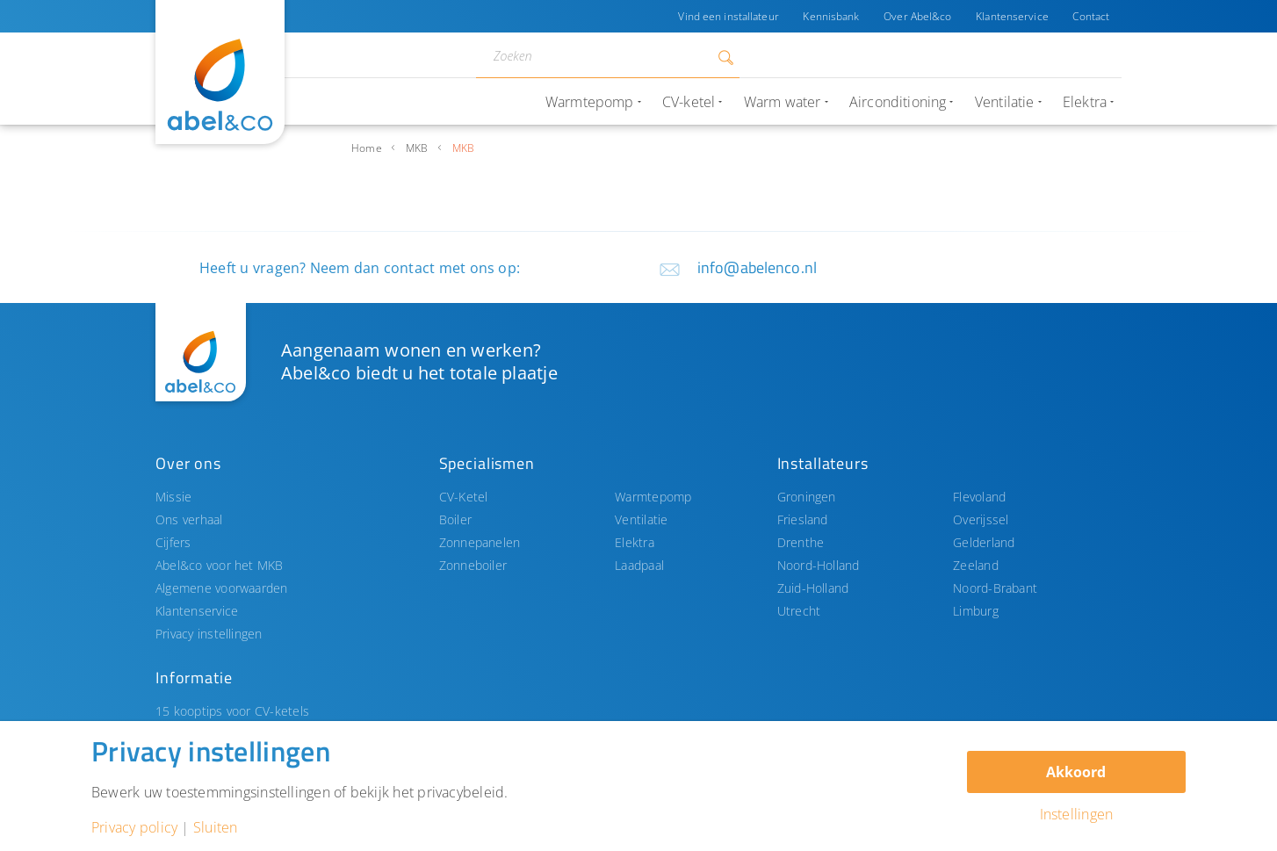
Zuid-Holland (813, 588)
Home (366, 148)
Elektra (634, 542)
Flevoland (979, 496)
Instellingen (1077, 814)
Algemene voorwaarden (221, 588)
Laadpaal (639, 565)
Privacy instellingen (209, 633)
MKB (417, 148)
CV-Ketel (463, 496)
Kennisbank (830, 16)
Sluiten (215, 827)
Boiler (455, 519)
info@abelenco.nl (757, 267)
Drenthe (801, 542)
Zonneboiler (473, 565)
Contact (1090, 16)
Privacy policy (134, 827)
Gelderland (983, 542)
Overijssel (980, 519)
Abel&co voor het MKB (219, 565)
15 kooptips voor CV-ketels (232, 711)
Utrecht (799, 610)
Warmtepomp (653, 496)
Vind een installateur (727, 16)
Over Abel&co (916, 16)
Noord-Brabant (995, 588)
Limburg (976, 610)
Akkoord (1076, 772)
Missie (173, 496)
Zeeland (976, 565)
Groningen (806, 496)
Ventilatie (641, 519)
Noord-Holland (818, 565)
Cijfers (173, 542)
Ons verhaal (189, 519)
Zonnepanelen (480, 542)
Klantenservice (1012, 16)
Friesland (802, 519)
